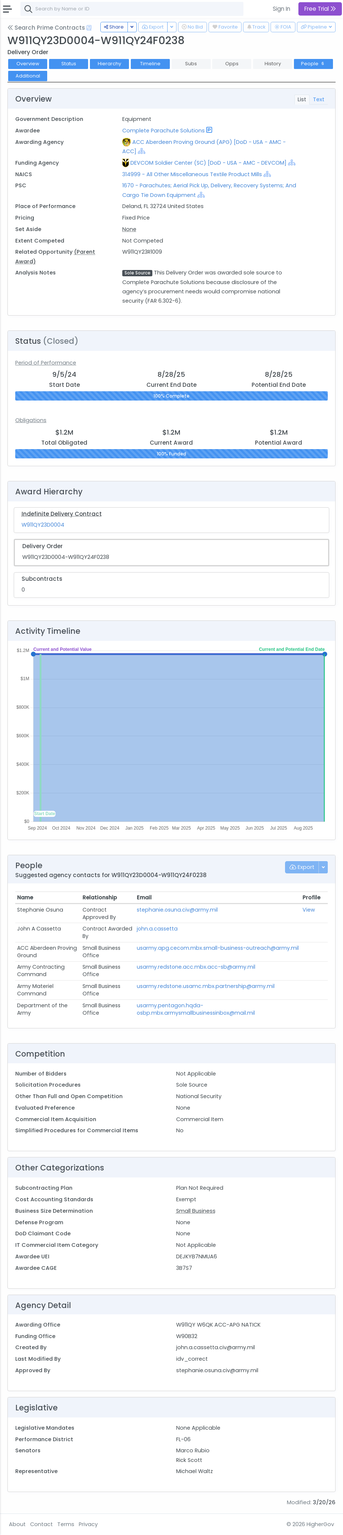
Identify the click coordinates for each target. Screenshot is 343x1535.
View (308, 909)
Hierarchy (109, 63)
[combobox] (131, 9)
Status (68, 63)
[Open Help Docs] (89, 28)
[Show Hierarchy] (141, 151)
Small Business (196, 1211)
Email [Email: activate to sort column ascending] (144, 897)
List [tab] (302, 99)
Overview (27, 63)
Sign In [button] (281, 9)
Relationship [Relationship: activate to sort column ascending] (99, 897)
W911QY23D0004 (43, 524)
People (313, 63)
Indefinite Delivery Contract (62, 514)
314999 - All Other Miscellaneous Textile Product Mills (192, 174)
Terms (65, 1524)
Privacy (88, 1524)
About (17, 1524)
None (129, 229)
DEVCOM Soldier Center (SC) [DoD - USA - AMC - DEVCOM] (208, 163)
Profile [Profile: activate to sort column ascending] (311, 897)
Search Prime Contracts (46, 28)
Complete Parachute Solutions (163, 130)
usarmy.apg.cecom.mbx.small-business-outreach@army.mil (218, 948)
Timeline (150, 63)
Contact (41, 1524)
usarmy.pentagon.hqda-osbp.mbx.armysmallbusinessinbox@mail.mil (196, 1009)
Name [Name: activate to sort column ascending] (25, 897)
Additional (28, 76)
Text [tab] (318, 99)
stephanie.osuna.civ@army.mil (177, 909)
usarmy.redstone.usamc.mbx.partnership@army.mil (206, 986)
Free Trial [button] (320, 9)
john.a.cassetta (157, 928)
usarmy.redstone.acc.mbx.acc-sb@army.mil (196, 967)
